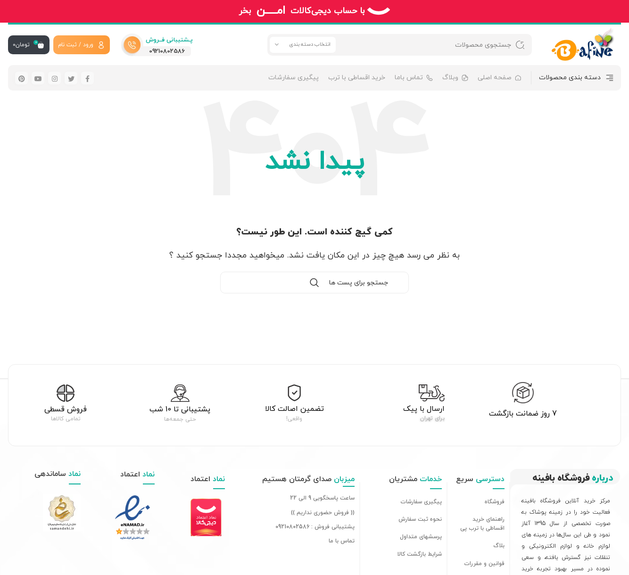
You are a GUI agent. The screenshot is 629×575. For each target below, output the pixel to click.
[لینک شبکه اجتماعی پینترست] (21, 78)
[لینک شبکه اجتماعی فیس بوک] (87, 78)
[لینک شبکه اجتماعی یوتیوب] (38, 78)
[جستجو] (399, 45)
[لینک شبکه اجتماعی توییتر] (71, 78)
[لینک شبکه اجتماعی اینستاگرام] (54, 78)
